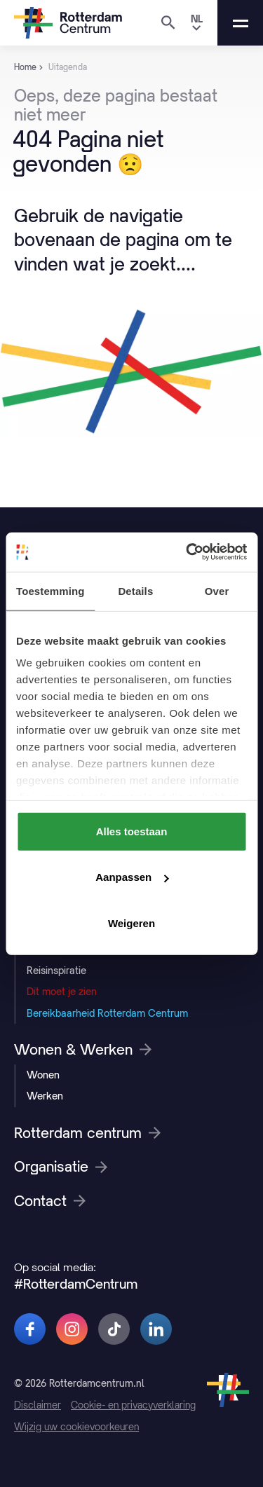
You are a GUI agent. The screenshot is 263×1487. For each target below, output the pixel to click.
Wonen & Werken (82, 1049)
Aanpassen (131, 877)
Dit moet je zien (62, 991)
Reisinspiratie (56, 970)
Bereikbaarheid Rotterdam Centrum (107, 1013)
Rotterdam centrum (87, 1133)
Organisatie (60, 1166)
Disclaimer (37, 1405)
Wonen (43, 1075)
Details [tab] (135, 590)
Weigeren (131, 922)
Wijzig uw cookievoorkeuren (76, 1426)
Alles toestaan (132, 831)
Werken (45, 1096)
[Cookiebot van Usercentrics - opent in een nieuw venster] (187, 552)
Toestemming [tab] (50, 590)
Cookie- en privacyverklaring (133, 1405)
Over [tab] (217, 590)
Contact (50, 1201)
